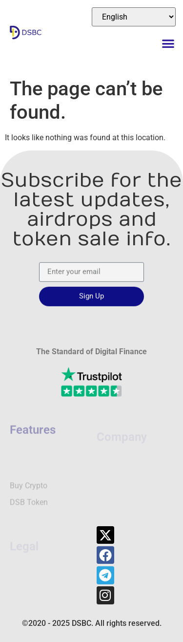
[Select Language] (134, 16)
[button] (169, 43)
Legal (24, 527)
